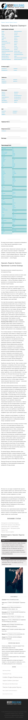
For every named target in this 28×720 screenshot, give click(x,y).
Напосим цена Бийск (7, 670)
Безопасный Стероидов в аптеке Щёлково (10, 524)
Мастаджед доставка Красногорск (10, 683)
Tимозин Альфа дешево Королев (12, 687)
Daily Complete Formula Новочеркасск (10, 690)
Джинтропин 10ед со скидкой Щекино (10, 526)
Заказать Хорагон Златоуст (11, 22)
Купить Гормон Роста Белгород (7, 693)
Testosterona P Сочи (7, 673)
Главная (3, 22)
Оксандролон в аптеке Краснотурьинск (10, 523)
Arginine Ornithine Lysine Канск (11, 680)
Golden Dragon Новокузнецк (12, 677)
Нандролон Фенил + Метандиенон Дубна (10, 528)
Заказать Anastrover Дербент (7, 531)
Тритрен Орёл (4, 530)
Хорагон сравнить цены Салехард (8, 375)
